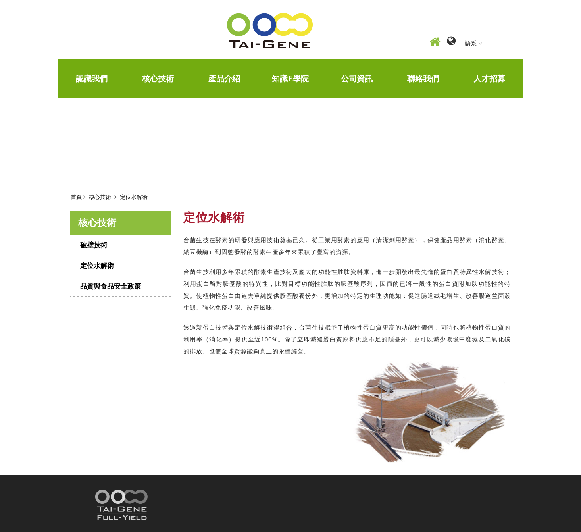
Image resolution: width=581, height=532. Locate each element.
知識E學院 (290, 78)
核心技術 (158, 78)
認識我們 (92, 78)
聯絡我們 (423, 78)
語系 (473, 43)
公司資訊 (357, 78)
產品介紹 (224, 78)
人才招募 (489, 78)
